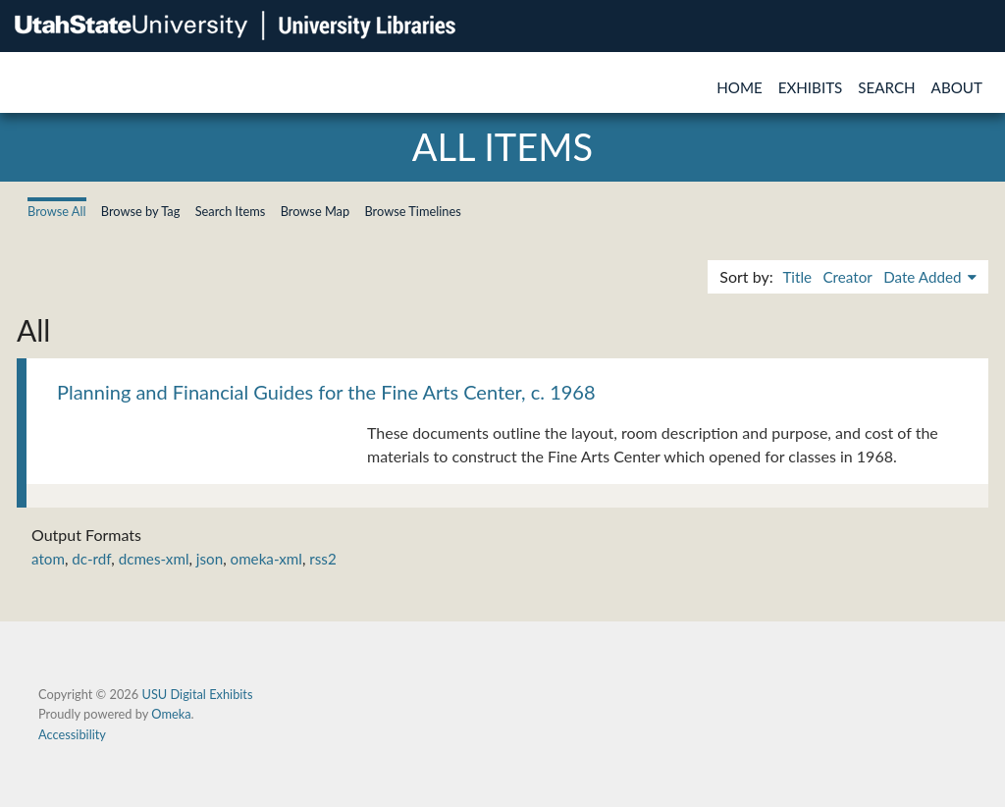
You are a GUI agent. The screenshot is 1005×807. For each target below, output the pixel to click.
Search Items (230, 211)
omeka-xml (266, 558)
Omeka (170, 714)
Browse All (56, 211)
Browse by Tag (141, 211)
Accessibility (72, 734)
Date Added (924, 277)
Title (797, 277)
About (956, 87)
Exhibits (810, 87)
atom (48, 558)
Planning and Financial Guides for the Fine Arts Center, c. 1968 (326, 392)
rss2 (322, 558)
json (209, 558)
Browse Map (315, 211)
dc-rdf (91, 558)
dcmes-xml (154, 558)
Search (886, 87)
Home (739, 87)
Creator (847, 277)
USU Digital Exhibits (196, 694)
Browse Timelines (412, 211)
